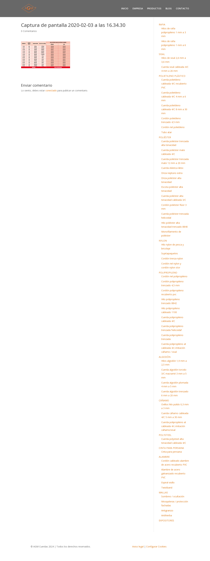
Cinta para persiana (171, 451)
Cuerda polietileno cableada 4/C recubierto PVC (174, 83)
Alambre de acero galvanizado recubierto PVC (173, 473)
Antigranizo (167, 510)
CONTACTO (182, 8)
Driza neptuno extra (171, 173)
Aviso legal (138, 546)
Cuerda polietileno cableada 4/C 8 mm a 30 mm (174, 109)
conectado (51, 90)
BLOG (169, 8)
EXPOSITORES (166, 520)
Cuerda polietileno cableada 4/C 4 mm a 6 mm (173, 96)
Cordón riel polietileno (173, 127)
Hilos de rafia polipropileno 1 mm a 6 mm (173, 45)
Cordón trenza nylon (172, 258)
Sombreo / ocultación (172, 496)
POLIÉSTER (165, 137)
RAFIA (162, 24)
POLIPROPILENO (168, 272)
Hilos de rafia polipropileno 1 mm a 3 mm (173, 32)
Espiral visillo (168, 482)
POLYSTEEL (165, 435)
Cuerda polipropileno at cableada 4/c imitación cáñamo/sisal (173, 426)
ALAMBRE (164, 456)
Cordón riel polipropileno (174, 276)
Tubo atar (166, 132)
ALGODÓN (164, 356)
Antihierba (166, 515)
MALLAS (163, 492)
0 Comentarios (29, 31)
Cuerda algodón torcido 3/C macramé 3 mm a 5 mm (174, 373)
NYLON (163, 240)
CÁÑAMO (164, 400)
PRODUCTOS (154, 8)
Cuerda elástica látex (172, 167)
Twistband (166, 487)
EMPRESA (138, 8)
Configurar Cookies (156, 546)
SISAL (162, 54)
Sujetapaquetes (169, 253)
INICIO (124, 8)
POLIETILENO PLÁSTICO (172, 75)
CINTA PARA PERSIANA (171, 447)
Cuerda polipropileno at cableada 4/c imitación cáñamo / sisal (173, 347)
